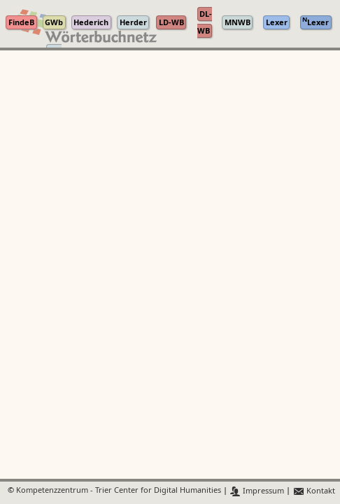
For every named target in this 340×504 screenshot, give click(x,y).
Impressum (257, 491)
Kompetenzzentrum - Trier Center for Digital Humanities (118, 491)
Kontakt (313, 491)
